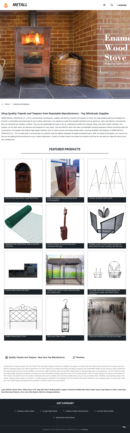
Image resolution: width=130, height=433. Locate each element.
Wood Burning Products (10, 392)
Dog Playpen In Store (109, 390)
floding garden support (58, 390)
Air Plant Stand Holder (105, 411)
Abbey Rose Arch (29, 390)
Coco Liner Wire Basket (29, 392)
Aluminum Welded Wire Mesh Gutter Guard (84, 390)
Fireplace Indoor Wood (26, 411)
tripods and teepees (21, 104)
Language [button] (122, 5)
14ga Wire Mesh (43, 390)
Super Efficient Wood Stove (11, 390)
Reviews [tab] (79, 357)
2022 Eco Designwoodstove (49, 392)
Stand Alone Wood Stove (65, 417)
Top (124, 427)
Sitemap (85, 429)
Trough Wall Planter (50, 411)
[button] (104, 5)
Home (7, 104)
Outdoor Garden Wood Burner (77, 411)
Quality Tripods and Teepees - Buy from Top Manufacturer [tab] (35, 357)
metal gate (122, 390)
